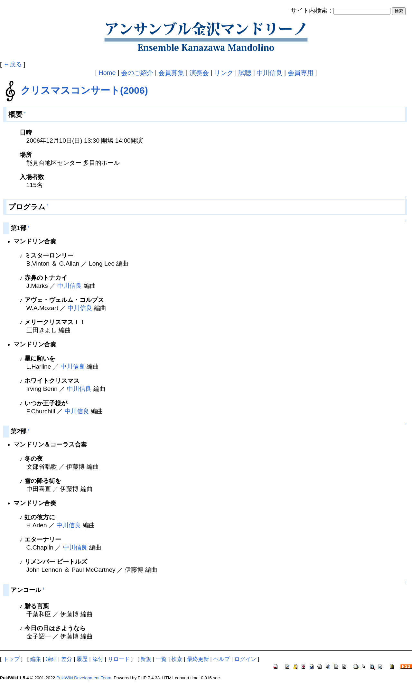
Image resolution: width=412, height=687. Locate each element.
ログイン (245, 659)
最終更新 (198, 659)
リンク (223, 72)
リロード (119, 659)
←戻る (13, 64)
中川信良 (269, 72)
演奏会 (199, 72)
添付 (97, 659)
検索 (176, 659)
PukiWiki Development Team (83, 677)
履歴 (82, 659)
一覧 (161, 659)
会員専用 (301, 72)
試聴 (245, 72)
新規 (145, 659)
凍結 (51, 659)
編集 (35, 659)
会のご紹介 (137, 72)
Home (107, 72)
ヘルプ (221, 659)
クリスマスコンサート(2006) (84, 90)
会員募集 (171, 72)
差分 (66, 659)
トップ (11, 659)
